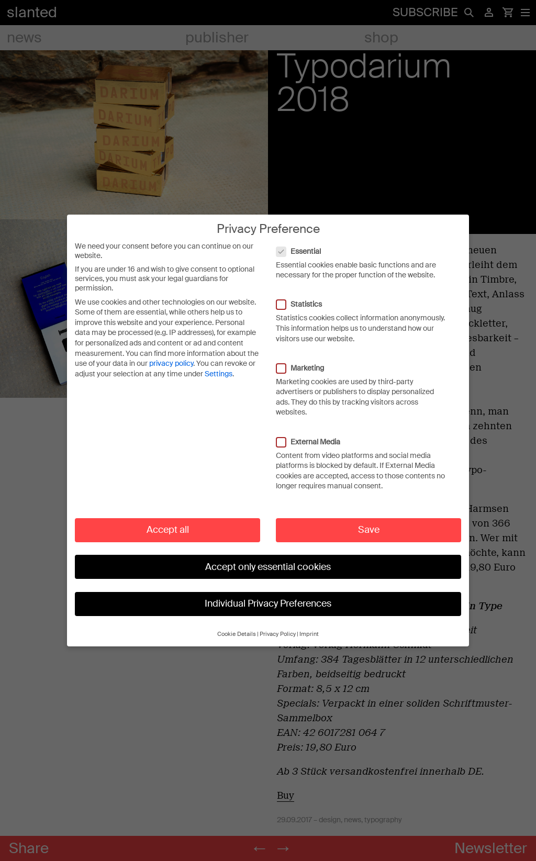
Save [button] (368, 521)
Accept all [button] (168, 521)
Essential (304, 242)
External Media (313, 433)
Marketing (305, 359)
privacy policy (171, 354)
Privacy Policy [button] (278, 625)
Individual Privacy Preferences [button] (268, 594)
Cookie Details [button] (236, 625)
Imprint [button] (309, 625)
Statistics (304, 295)
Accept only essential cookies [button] (268, 558)
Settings (218, 365)
